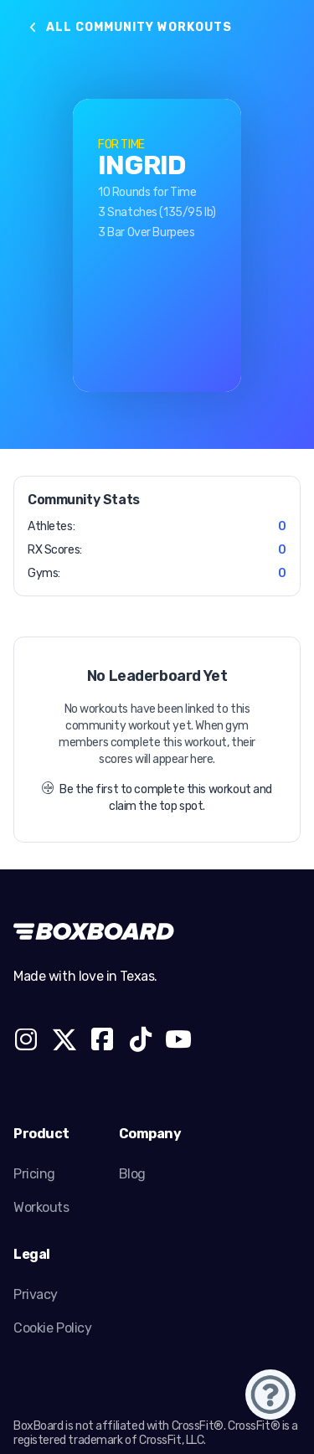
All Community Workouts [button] (129, 27)
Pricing (34, 1174)
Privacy (35, 1294)
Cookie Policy (52, 1328)
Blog (132, 1174)
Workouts (41, 1207)
